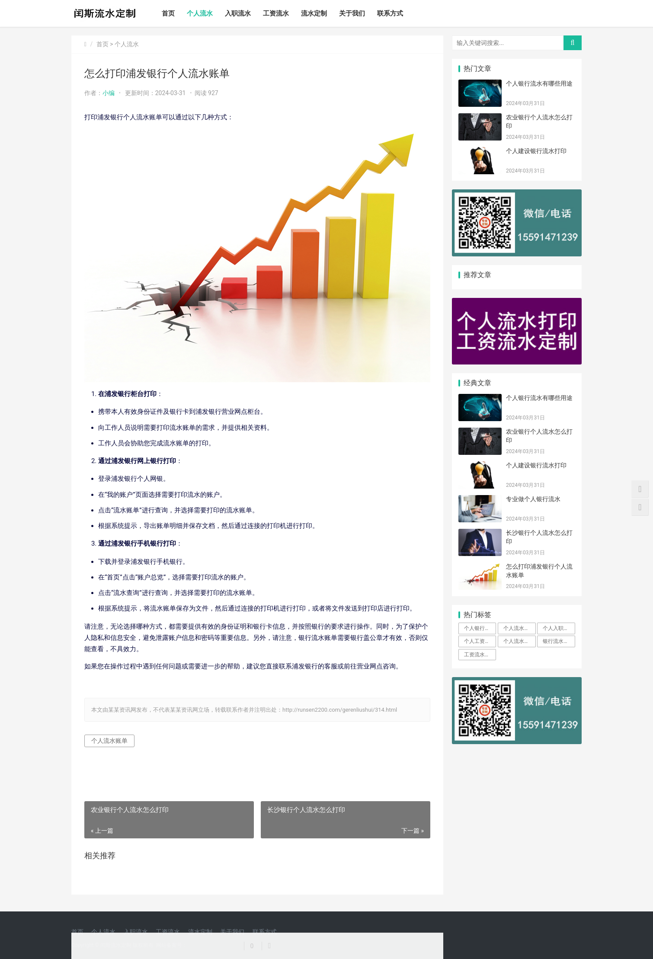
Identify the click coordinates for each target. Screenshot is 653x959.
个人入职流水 (558, 628)
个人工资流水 (479, 641)
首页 (168, 13)
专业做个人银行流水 (533, 498)
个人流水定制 (519, 641)
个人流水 (200, 13)
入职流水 (238, 13)
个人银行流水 (479, 628)
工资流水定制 (479, 655)
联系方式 (390, 13)
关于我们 (352, 13)
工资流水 (276, 13)
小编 (108, 93)
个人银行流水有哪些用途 (539, 83)
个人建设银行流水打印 (536, 150)
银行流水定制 (558, 641)
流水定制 (314, 13)
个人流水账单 (109, 740)
